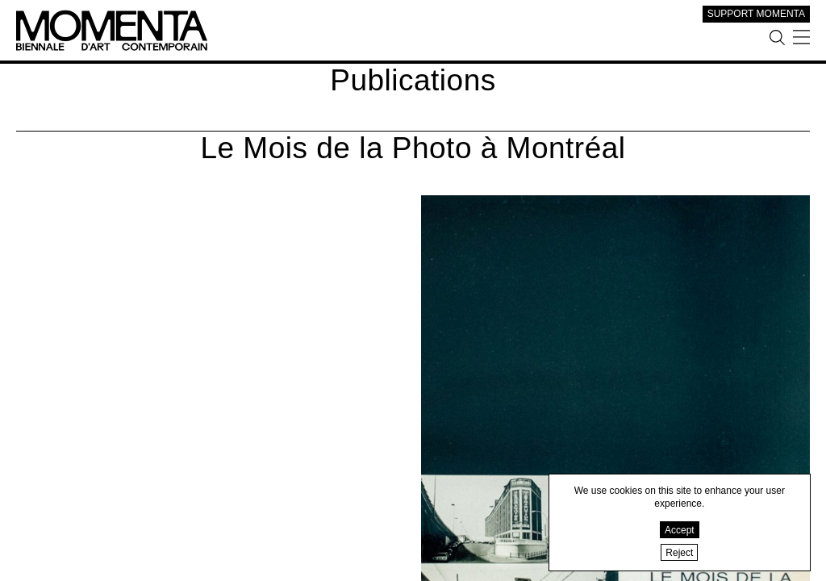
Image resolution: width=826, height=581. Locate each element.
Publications (413, 80)
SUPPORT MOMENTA (756, 13)
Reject (679, 552)
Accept (680, 530)
